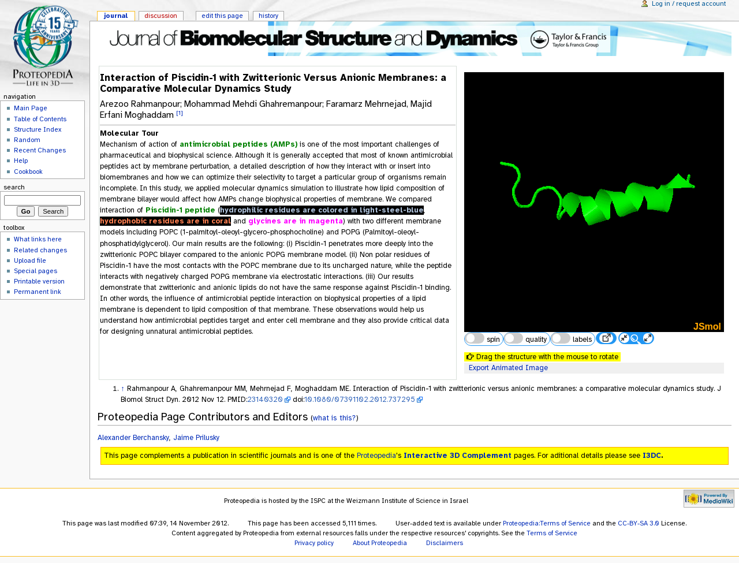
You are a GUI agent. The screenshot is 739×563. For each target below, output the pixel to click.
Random (27, 140)
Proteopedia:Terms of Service (547, 523)
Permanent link (37, 292)
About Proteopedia (380, 543)
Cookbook (28, 171)
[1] (179, 112)
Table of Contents (40, 119)
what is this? (334, 418)
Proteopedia (376, 455)
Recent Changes (40, 150)
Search (14, 187)
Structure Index (37, 129)
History (268, 16)
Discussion (160, 16)
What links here (38, 239)
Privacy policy (314, 543)
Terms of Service (552, 533)
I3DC (652, 455)
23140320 (265, 399)
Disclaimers (444, 543)
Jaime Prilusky (196, 437)
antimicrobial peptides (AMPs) (238, 144)
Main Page (30, 108)
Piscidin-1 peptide (180, 210)
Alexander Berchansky (133, 437)
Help (21, 160)
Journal (116, 16)
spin (482, 338)
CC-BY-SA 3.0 (638, 523)
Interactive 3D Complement (458, 455)
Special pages (35, 271)
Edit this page (222, 16)
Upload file (30, 260)
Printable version (39, 281)
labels (571, 338)
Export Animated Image (508, 367)
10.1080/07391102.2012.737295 (359, 399)
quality (525, 338)
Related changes (40, 250)
